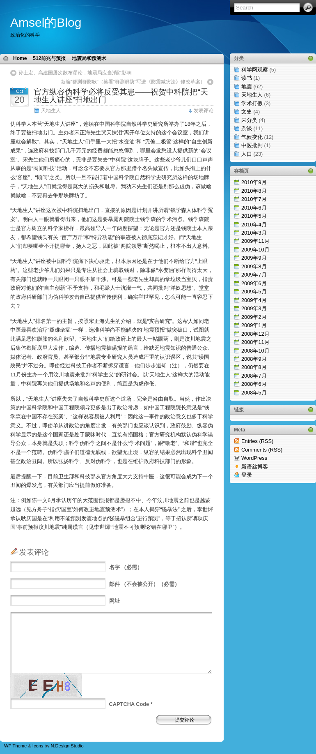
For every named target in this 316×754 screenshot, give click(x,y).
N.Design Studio (66, 745)
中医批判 (252, 145)
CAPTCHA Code (129, 704)
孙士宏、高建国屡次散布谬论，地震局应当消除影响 (75, 73)
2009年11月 (255, 241)
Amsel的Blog (45, 22)
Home (20, 58)
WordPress (254, 458)
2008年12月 (255, 334)
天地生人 (51, 110)
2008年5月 (254, 393)
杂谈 (246, 128)
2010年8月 (254, 191)
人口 (246, 154)
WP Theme (15, 745)
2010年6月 (254, 208)
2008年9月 (254, 359)
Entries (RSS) (257, 441)
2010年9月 (254, 182)
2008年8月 (254, 367)
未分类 (249, 120)
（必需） (126, 567)
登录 (246, 475)
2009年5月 (254, 291)
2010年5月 (254, 216)
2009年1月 (254, 325)
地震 (246, 86)
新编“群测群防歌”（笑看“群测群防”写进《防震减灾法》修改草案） (133, 82)
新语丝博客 (254, 466)
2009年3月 (254, 308)
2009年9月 (254, 258)
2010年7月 (254, 199)
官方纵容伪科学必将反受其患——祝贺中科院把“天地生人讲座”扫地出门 (121, 96)
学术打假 (252, 103)
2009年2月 (254, 317)
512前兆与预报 (49, 58)
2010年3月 (254, 233)
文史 (246, 111)
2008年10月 (255, 351)
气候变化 (252, 137)
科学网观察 (254, 70)
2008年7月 (254, 376)
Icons (38, 745)
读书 (246, 78)
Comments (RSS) (261, 450)
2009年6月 (254, 283)
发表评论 (203, 110)
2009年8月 (254, 266)
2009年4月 (254, 300)
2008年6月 (254, 384)
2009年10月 (255, 250)
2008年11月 (255, 342)
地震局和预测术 (89, 58)
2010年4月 (254, 224)
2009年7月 (254, 275)
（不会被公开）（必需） (144, 584)
